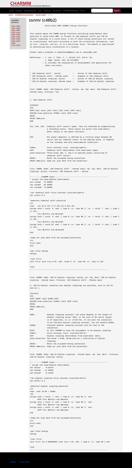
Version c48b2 (41, 15)
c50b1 (13, 26)
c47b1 (13, 32)
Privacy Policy (24, 462)
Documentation (30, 10)
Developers (57, 10)
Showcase (47, 10)
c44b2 (18, 39)
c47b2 (18, 32)
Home (11, 10)
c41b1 (13, 45)
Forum (82, 10)
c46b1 (13, 34)
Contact (13, 462)
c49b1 (13, 28)
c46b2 (18, 34)
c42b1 (13, 43)
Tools (40, 10)
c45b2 (18, 37)
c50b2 (18, 26)
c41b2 (18, 45)
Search (116, 10)
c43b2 (18, 41)
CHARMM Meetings (70, 10)
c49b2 (18, 28)
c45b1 (13, 37)
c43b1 (13, 41)
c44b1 (13, 39)
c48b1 (13, 30)
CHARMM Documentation (24, 15)
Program (19, 10)
